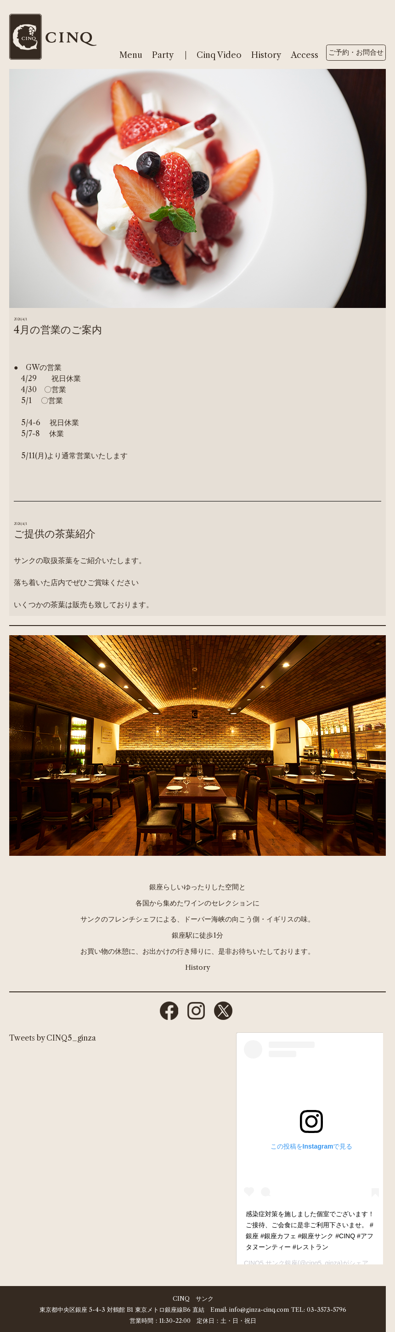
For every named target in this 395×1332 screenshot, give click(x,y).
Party (163, 55)
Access (304, 55)
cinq (52, 37)
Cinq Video (219, 55)
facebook (169, 1011)
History (266, 55)
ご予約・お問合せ (356, 52)
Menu (130, 55)
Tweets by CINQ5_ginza (52, 1037)
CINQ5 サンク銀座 (271, 1263)
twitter (223, 1011)
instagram (196, 1011)
